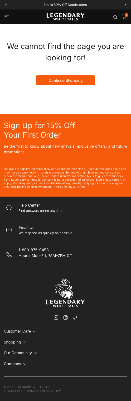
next (125, 4)
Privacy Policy (63, 186)
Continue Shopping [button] (66, 80)
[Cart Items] (124, 17)
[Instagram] (56, 318)
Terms (80, 186)
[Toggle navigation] (7, 17)
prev (6, 4)
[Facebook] (65, 318)
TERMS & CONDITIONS (19, 391)
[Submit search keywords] (115, 17)
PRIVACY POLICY (49, 391)
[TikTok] (75, 317)
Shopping (12, 342)
